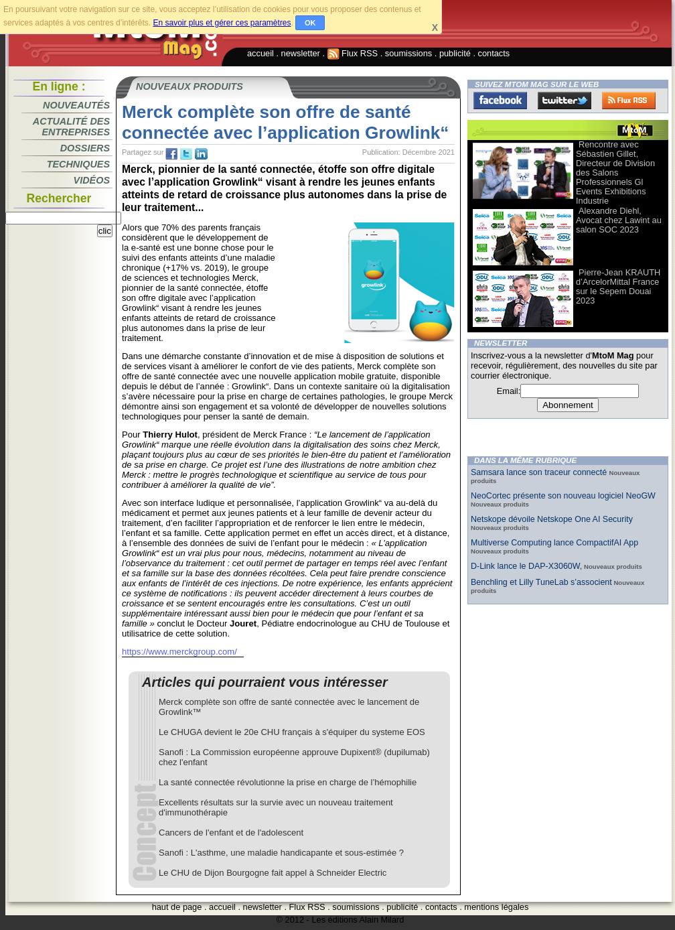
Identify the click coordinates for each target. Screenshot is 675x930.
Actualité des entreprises (71, 126)
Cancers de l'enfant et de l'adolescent (231, 832)
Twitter (564, 100)
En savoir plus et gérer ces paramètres (222, 22)
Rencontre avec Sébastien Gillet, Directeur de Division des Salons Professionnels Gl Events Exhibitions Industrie (615, 172)
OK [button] (310, 23)
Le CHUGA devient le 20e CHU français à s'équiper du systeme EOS (292, 732)
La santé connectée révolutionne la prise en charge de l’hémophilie (288, 782)
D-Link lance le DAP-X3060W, (526, 566)
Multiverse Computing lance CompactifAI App (554, 542)
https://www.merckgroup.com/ (179, 652)
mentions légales (496, 907)
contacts (494, 53)
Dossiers (85, 148)
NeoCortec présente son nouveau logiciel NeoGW (563, 496)
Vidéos (92, 180)
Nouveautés (76, 105)
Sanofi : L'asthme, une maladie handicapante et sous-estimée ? (281, 853)
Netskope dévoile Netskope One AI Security (552, 519)
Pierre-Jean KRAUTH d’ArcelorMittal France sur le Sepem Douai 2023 (618, 286)
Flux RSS (352, 53)
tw (186, 154)
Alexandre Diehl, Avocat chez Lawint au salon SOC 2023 (619, 220)
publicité (455, 53)
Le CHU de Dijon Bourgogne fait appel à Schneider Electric (272, 873)
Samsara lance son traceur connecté (540, 472)
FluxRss (629, 100)
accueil (260, 53)
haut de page (177, 907)
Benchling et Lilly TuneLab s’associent (541, 582)
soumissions (408, 53)
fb (171, 154)
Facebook (500, 100)
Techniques (78, 164)
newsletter (300, 53)
